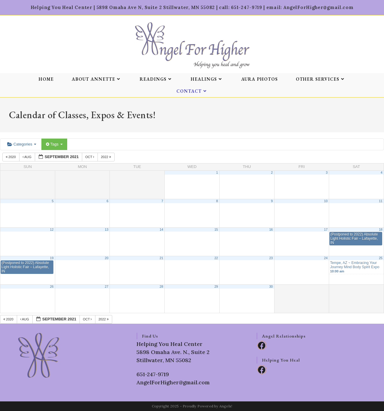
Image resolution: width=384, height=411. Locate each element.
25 (380, 258)
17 (326, 229)
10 (326, 201)
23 (271, 258)
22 (216, 258)
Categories (21, 144)
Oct (90, 157)
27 (106, 286)
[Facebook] (261, 345)
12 (52, 229)
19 (52, 258)
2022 (106, 157)
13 (106, 229)
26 (52, 286)
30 (271, 286)
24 (326, 258)
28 (161, 286)
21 (161, 258)
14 (161, 229)
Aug (27, 157)
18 (380, 229)
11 (380, 201)
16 (271, 229)
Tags (54, 144)
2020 (11, 157)
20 (106, 258)
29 (216, 286)
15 (216, 229)
